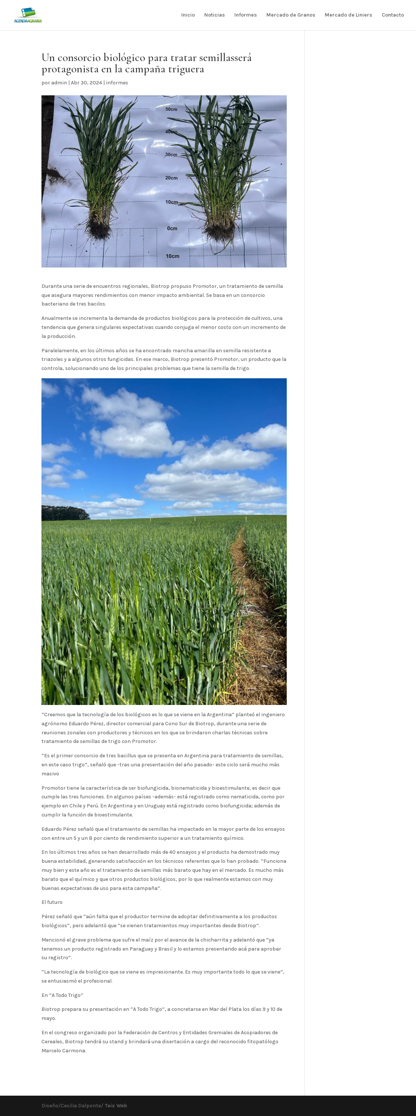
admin (59, 82)
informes (117, 82)
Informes (245, 15)
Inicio (188, 15)
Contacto (393, 15)
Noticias (214, 15)
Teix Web (115, 1105)
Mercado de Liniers (348, 15)
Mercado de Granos (290, 15)
